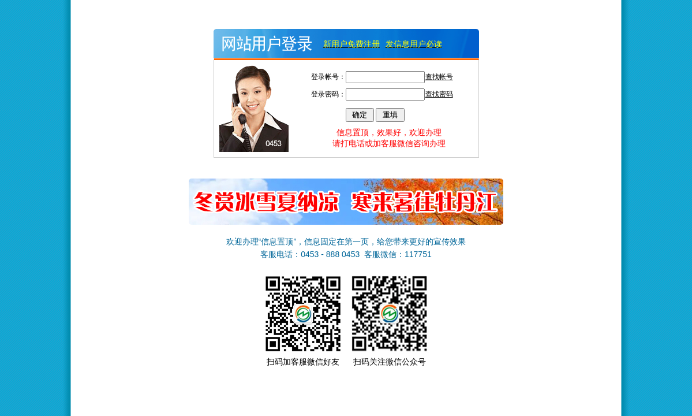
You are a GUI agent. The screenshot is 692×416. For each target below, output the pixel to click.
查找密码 (439, 94)
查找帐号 (439, 77)
